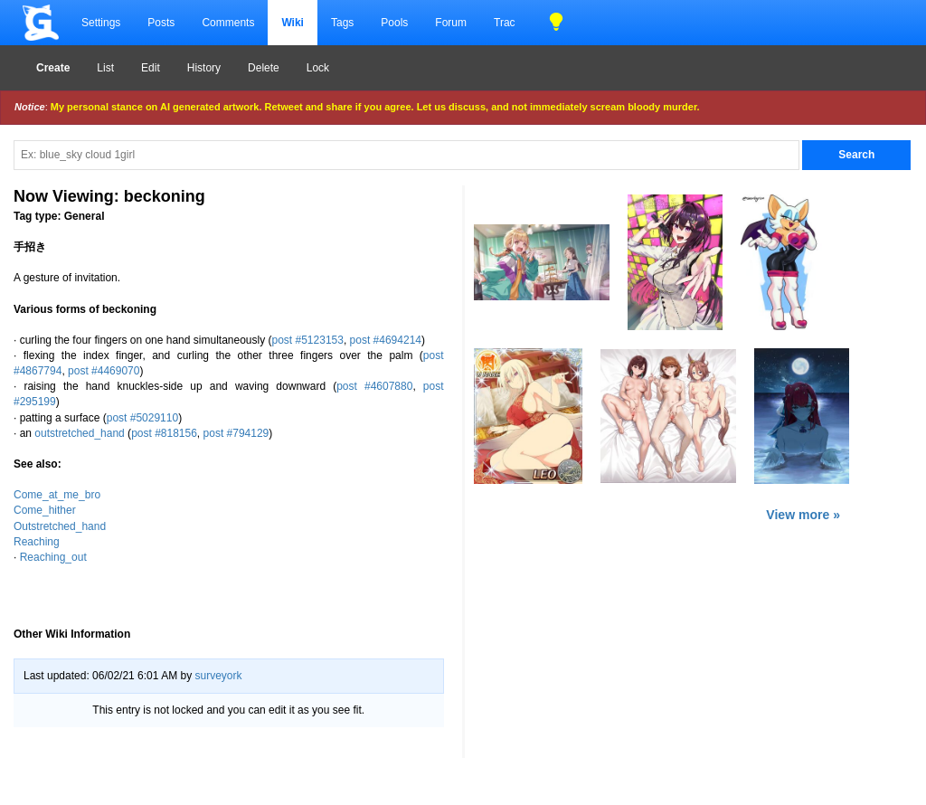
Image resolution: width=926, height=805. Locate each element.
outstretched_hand (79, 433)
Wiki (292, 22)
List (105, 68)
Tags (342, 22)
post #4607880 (374, 386)
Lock (318, 68)
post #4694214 (385, 340)
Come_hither (45, 510)
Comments (228, 22)
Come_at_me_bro (57, 494)
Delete (263, 68)
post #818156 (164, 433)
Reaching (37, 541)
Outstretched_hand (60, 526)
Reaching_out (53, 557)
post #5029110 (142, 418)
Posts (161, 22)
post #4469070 (103, 371)
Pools (394, 22)
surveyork (217, 675)
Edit (150, 68)
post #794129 (236, 433)
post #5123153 (308, 340)
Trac (504, 22)
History (204, 68)
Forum (451, 22)
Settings (100, 22)
